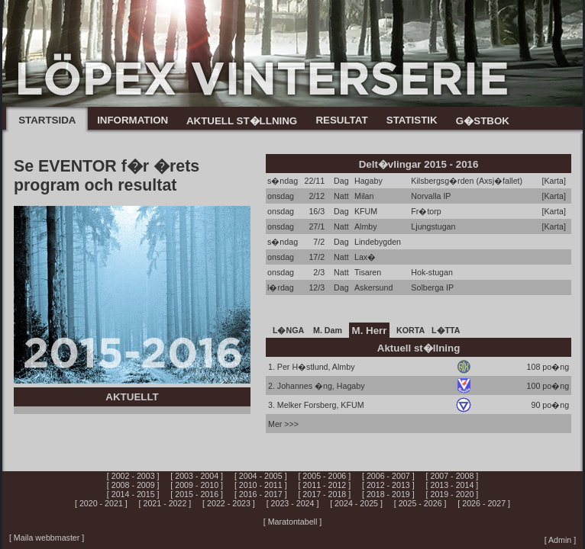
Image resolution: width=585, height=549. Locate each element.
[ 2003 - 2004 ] (196, 475)
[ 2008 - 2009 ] (133, 485)
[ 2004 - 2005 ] (260, 475)
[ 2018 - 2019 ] (388, 494)
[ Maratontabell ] (292, 521)
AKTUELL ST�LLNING (241, 121)
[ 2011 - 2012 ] (324, 485)
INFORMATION (132, 120)
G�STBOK (483, 121)
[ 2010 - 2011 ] (260, 485)
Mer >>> (283, 424)
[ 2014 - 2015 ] (133, 494)
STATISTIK (412, 120)
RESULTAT (341, 120)
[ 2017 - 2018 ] (324, 494)
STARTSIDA (47, 120)
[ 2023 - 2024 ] (293, 503)
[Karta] (554, 180)
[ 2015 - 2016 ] (196, 494)
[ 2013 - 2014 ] (452, 485)
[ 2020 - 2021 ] (101, 503)
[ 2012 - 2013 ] (388, 485)
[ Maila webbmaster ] (46, 537)
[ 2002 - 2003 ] (133, 475)
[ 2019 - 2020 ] (452, 494)
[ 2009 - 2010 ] (196, 485)
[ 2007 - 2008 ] (452, 475)
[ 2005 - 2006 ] (324, 475)
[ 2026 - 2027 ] (483, 503)
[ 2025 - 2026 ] (420, 503)
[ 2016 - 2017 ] (260, 494)
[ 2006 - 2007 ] (388, 475)
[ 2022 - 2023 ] (228, 503)
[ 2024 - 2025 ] (356, 503)
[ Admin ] (560, 539)
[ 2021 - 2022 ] (165, 503)
